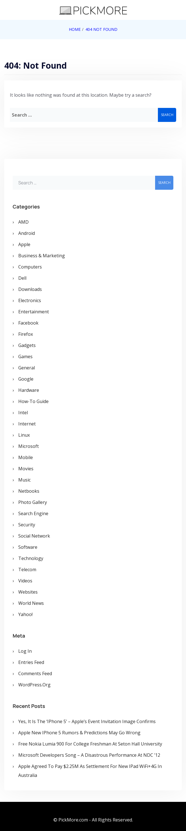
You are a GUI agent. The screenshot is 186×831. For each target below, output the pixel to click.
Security (26, 525)
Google (25, 379)
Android (26, 233)
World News (31, 603)
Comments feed (35, 673)
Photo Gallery (32, 502)
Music (24, 480)
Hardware (28, 390)
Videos (25, 581)
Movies (25, 469)
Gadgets (27, 345)
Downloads (30, 289)
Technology (30, 558)
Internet (27, 424)
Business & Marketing (41, 256)
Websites (28, 592)
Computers (30, 267)
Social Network (34, 536)
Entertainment (33, 312)
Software (27, 547)
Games (25, 356)
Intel (23, 412)
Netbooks (28, 491)
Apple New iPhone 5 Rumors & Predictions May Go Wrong (79, 733)
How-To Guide (33, 401)
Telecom (27, 569)
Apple (24, 244)
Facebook (28, 323)
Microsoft (28, 446)
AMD (23, 222)
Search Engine (33, 513)
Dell (22, 278)
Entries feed (31, 662)
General (26, 368)
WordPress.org (34, 685)
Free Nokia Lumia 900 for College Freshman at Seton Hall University (90, 744)
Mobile (25, 457)
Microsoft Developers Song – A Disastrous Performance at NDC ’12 (89, 755)
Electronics (29, 300)
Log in (25, 651)
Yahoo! (25, 614)
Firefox (25, 334)
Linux (24, 435)
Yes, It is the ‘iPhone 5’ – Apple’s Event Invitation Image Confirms (87, 721)
